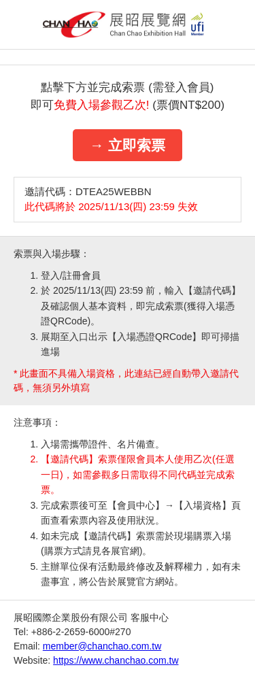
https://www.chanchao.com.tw (115, 660)
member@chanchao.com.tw (102, 646)
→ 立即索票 (127, 145)
